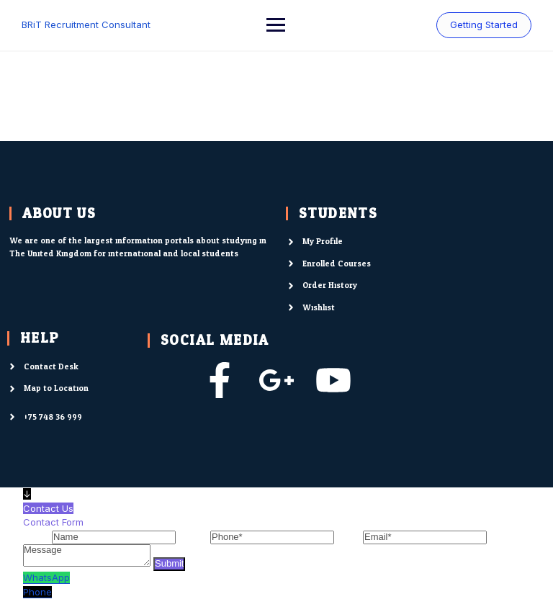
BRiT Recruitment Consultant (86, 24)
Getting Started (484, 24)
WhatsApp (46, 577)
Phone (37, 592)
